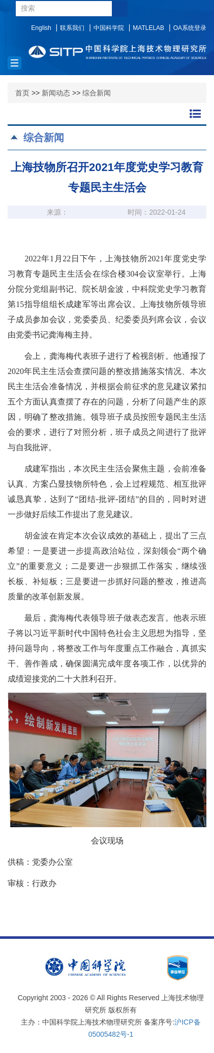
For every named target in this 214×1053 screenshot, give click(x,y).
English (41, 27)
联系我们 (72, 27)
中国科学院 (109, 27)
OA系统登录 (189, 27)
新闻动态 (56, 93)
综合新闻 (96, 93)
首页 (22, 93)
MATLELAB (148, 27)
